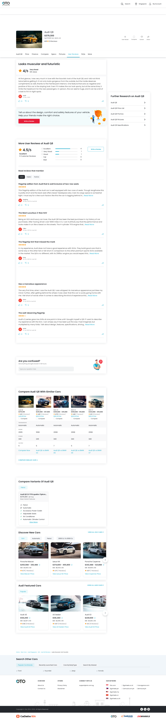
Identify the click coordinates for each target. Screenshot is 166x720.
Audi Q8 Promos (117, 114)
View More (33, 522)
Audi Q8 (19, 54)
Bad (45, 160)
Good (45, 154)
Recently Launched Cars (48, 665)
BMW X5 (56, 410)
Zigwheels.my (114, 692)
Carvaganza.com (143, 685)
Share (148, 38)
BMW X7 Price (92, 416)
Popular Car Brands (25, 665)
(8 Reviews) (62, 414)
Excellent (47, 149)
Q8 (39, 652)
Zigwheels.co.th (115, 698)
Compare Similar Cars (27, 460)
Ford (19, 671)
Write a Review (29, 121)
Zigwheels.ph (114, 689)
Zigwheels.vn (114, 695)
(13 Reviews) (44, 414)
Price (27, 54)
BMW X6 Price (75, 416)
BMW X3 (38, 410)
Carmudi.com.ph (128, 689)
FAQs (83, 54)
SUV (22, 538)
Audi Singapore (32, 652)
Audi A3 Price (29, 627)
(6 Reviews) (26, 414)
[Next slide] (105, 560)
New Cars (23, 652)
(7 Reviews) (79, 414)
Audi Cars (98, 585)
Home (17, 652)
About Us (41, 685)
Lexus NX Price (62, 574)
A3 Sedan (57, 614)
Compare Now (24, 450)
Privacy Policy (62, 685)
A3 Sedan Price (63, 627)
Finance (35, 54)
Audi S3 (88, 614)
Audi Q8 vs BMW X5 (60, 451)
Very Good (47, 151)
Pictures (62, 54)
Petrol (23, 487)
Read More (88, 195)
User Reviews (73, 54)
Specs (53, 54)
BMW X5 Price (57, 416)
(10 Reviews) (93, 624)
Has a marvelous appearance (32, 284)
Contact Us (41, 689)
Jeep (73, 671)
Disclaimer (61, 689)
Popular (23, 591)
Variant (142, 38)
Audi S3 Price (94, 627)
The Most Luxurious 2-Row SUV (32, 213)
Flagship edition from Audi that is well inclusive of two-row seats (48, 184)
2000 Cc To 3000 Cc (65, 538)
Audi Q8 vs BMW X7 (95, 451)
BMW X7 (91, 410)
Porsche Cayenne (92, 561)
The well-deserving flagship (31, 313)
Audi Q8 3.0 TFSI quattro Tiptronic (33, 494)
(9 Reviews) (30, 624)
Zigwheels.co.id (128, 685)
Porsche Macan (27, 561)
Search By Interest (90, 665)
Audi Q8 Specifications (120, 125)
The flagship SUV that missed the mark (36, 242)
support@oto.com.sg (86, 685)
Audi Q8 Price (22, 416)
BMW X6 (73, 410)
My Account (157, 4)
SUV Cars (99, 532)
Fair (44, 157)
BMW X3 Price (40, 416)
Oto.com (113, 685)
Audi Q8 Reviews (45, 652)
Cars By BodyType (70, 665)
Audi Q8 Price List (117, 108)
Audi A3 (23, 614)
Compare (134, 39)
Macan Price (29, 574)
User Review (125, 38)
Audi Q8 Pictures (117, 119)
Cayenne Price (95, 574)
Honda (100, 671)
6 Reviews (53, 41)
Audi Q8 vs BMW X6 (77, 451)
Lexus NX (56, 561)
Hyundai (48, 671)
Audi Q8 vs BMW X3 (42, 451)
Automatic (36, 538)
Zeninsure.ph (141, 689)
